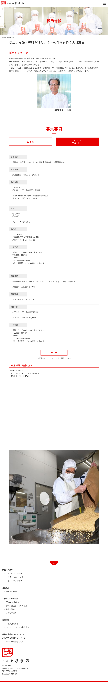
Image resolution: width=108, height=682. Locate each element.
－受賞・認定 (9, 609)
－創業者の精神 (10, 591)
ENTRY (58, 352)
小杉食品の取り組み (10, 599)
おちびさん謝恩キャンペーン (14, 638)
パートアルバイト (77, 142)
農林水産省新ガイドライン (13, 634)
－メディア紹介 (10, 613)
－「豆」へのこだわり (13, 573)
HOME (4, 37)
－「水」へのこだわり (13, 581)
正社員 (30, 141)
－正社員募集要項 (11, 624)
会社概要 (5, 588)
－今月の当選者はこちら (14, 642)
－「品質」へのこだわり (14, 577)
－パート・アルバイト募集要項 (16, 627)
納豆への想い (7, 570)
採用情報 (5, 620)
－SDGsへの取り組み (12, 602)
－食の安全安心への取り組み (15, 606)
